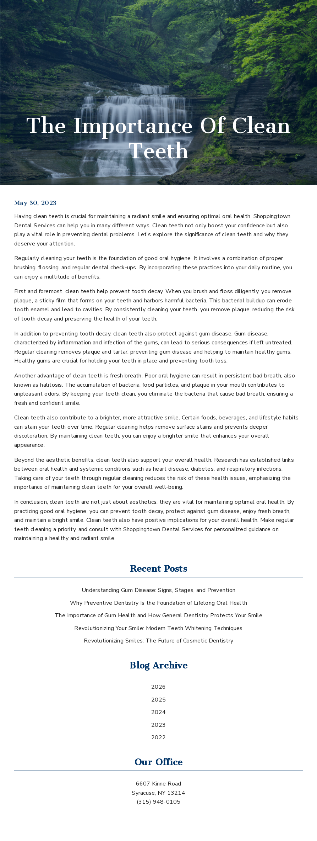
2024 (158, 712)
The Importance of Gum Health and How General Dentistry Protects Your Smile (158, 615)
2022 (158, 737)
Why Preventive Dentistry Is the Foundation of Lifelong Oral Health (158, 603)
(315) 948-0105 (159, 802)
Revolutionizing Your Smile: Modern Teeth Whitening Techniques (158, 628)
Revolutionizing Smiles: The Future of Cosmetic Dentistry (158, 641)
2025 (158, 700)
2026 (158, 687)
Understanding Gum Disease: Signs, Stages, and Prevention (158, 590)
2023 (158, 725)
